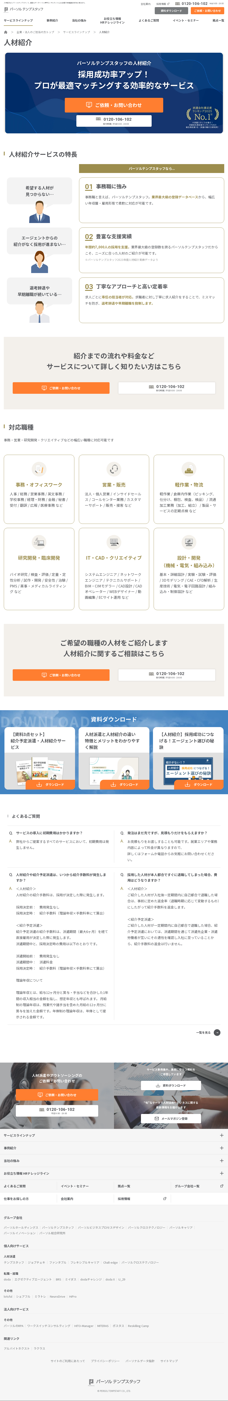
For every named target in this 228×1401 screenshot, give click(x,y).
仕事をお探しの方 (16, 1198)
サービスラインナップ (18, 20)
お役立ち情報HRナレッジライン (112, 20)
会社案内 (146, 4)
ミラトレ (40, 1296)
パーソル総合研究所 (52, 1233)
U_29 (121, 1279)
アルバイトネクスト (17, 1348)
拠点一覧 (218, 20)
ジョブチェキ (36, 1262)
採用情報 (161, 4)
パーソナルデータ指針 (140, 1361)
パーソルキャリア (181, 1227)
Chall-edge (110, 1262)
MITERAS (103, 1326)
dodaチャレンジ (91, 1279)
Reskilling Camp (138, 1326)
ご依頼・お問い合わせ (207, 10)
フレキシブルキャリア (84, 1262)
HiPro (73, 1296)
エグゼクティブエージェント (33, 1279)
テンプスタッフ (14, 1262)
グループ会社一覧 (187, 1186)
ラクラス (39, 1348)
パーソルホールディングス (21, 1227)
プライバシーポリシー (105, 1361)
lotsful (8, 1296)
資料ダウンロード (171, 10)
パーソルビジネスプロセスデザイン (101, 1227)
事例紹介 (52, 20)
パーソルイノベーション (20, 1233)
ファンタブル (58, 1262)
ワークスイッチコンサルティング (48, 1326)
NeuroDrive (57, 1296)
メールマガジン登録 (174, 1118)
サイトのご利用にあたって (68, 1361)
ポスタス (118, 1326)
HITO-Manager (84, 1326)
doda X (110, 1279)
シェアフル (23, 1296)
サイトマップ (169, 1361)
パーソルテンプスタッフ (58, 1227)
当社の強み (79, 20)
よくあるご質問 (149, 20)
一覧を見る (203, 1032)
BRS (58, 1279)
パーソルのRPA (13, 1326)
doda (7, 1279)
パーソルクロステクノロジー (146, 1227)
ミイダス (70, 1279)
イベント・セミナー (186, 20)
